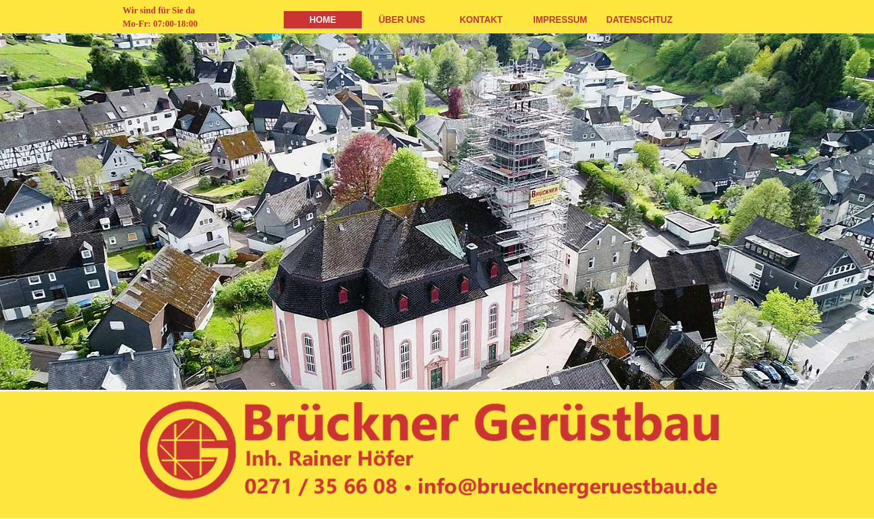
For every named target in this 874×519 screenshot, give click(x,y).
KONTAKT (480, 20)
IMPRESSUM (560, 20)
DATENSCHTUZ (639, 20)
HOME (322, 20)
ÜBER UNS (401, 20)
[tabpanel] (178, 17)
